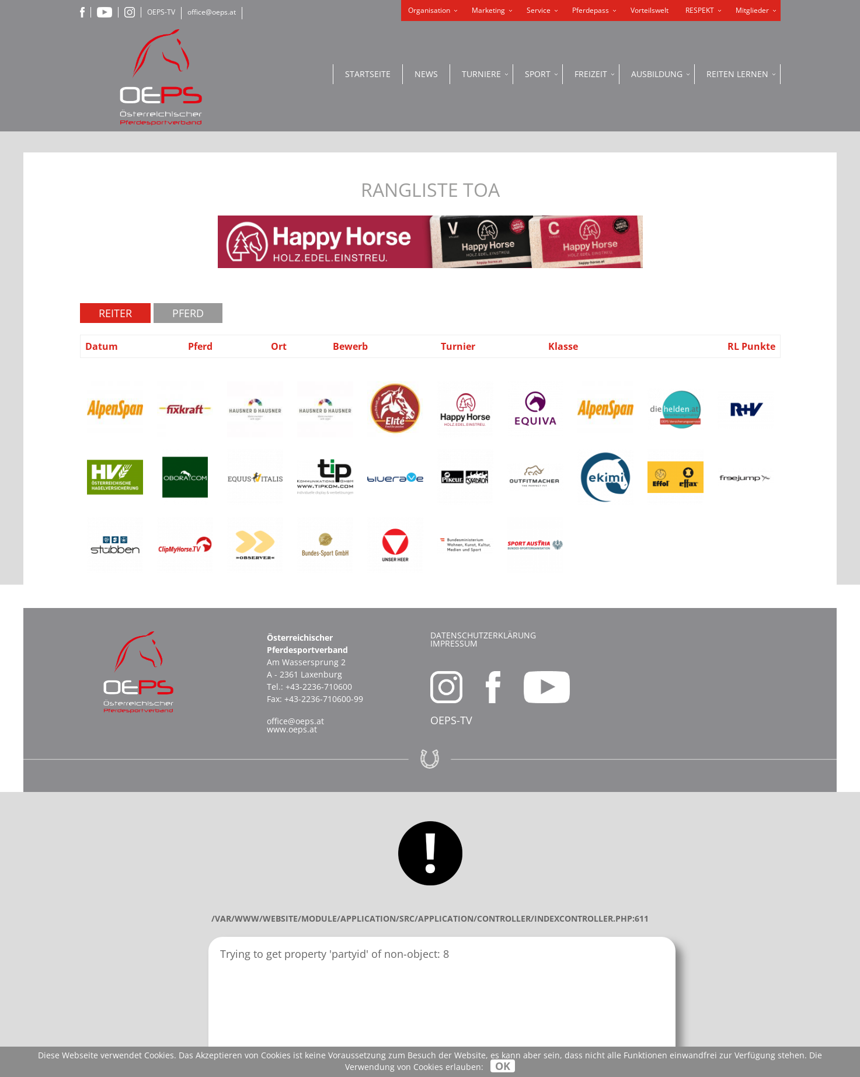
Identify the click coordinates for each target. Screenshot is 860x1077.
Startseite (368, 73)
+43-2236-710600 (318, 686)
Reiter (115, 313)
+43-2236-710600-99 (323, 698)
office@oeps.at (211, 12)
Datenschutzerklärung (483, 635)
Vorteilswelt (649, 10)
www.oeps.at (292, 729)
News (426, 73)
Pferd (188, 313)
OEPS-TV (161, 12)
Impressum (454, 643)
